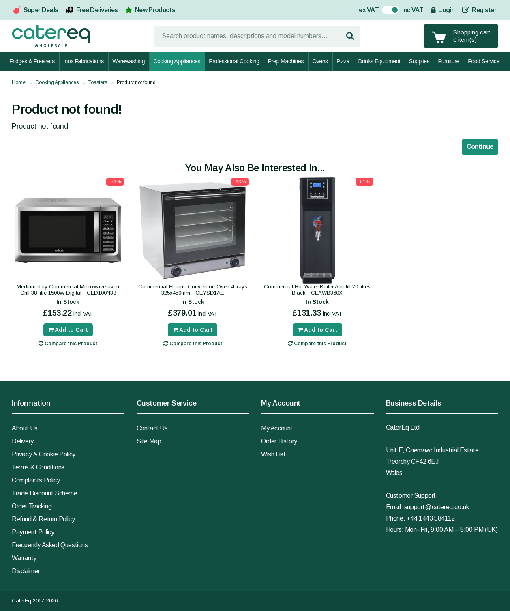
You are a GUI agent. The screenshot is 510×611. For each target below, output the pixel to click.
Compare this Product (68, 343)
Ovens (320, 61)
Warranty (24, 558)
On (386, 11)
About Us (25, 428)
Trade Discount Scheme (44, 493)
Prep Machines (286, 61)
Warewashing (128, 61)
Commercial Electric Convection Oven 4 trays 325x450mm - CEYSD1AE (192, 290)
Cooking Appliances (176, 61)
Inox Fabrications (83, 61)
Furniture (448, 61)
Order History (279, 441)
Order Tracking (31, 506)
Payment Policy (33, 532)
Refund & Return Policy (43, 519)
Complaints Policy (36, 480)
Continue (480, 146)
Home (19, 82)
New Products (155, 9)
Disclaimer (26, 571)
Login (442, 9)
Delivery (23, 441)
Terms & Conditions (38, 467)
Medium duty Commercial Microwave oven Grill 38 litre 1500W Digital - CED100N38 (68, 290)
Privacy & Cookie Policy (43, 454)
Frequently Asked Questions (50, 545)
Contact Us (152, 428)
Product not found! (137, 82)
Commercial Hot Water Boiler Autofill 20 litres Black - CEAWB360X (317, 290)
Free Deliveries (97, 9)
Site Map (149, 441)
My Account (277, 428)
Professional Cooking (234, 61)
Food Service (483, 61)
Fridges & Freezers (32, 61)
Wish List (273, 454)
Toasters (97, 82)
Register (479, 9)
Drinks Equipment (379, 61)
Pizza (342, 61)
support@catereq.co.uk (436, 506)
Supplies (419, 61)
